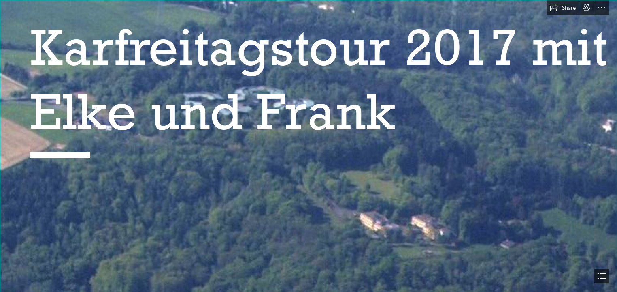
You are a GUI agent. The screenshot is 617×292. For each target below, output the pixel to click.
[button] (563, 7)
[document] (308, 146)
